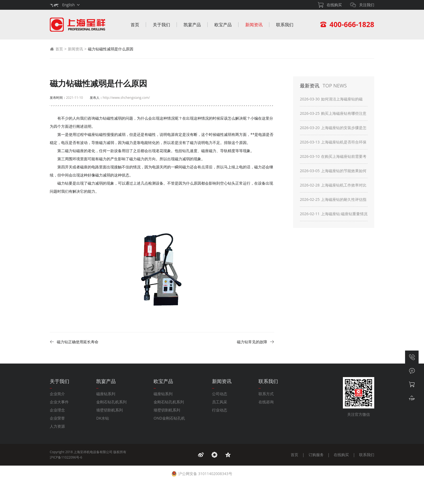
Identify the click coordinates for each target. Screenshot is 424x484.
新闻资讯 (254, 25)
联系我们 (284, 25)
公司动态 (219, 393)
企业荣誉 (57, 418)
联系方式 (266, 393)
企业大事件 (59, 401)
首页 (135, 25)
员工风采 (219, 401)
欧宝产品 (223, 25)
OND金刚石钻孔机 (169, 418)
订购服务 (316, 454)
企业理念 (57, 410)
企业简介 (57, 393)
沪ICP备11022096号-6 (66, 457)
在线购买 (341, 454)
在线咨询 (266, 401)
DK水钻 (102, 418)
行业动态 (219, 410)
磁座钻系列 (105, 393)
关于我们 (161, 25)
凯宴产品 (192, 25)
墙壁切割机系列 (109, 410)
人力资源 (57, 426)
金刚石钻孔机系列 (111, 401)
